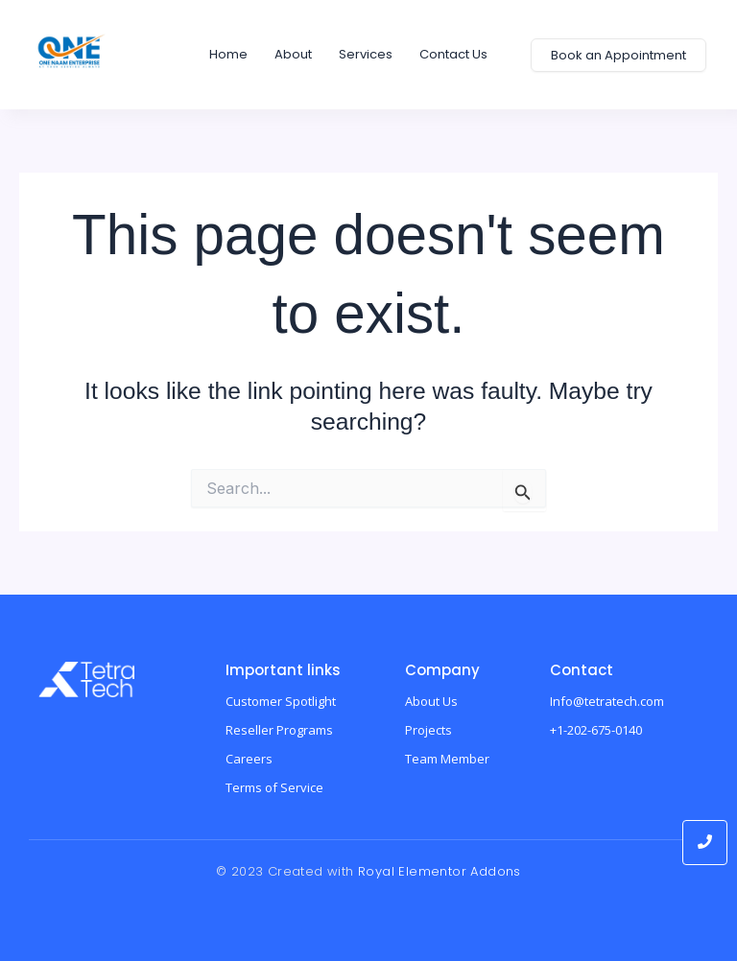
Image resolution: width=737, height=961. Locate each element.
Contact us (453, 54)
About (293, 54)
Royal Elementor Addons (439, 871)
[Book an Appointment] (618, 55)
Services (365, 54)
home (228, 54)
